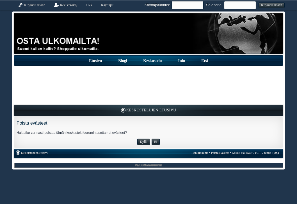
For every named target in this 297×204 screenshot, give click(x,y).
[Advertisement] (148, 85)
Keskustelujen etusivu (151, 110)
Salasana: (214, 5)
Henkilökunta (199, 152)
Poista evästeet (220, 152)
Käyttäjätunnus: (157, 5)
